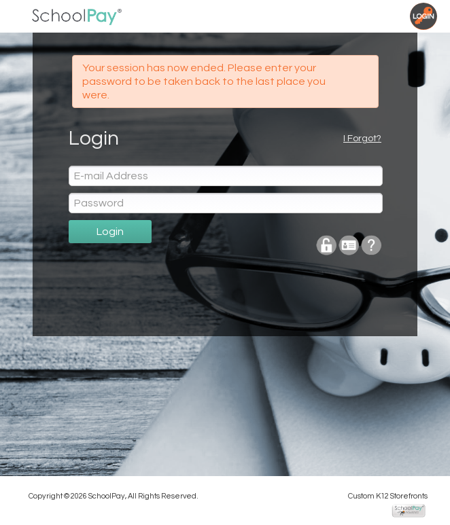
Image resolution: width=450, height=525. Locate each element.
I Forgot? (362, 138)
